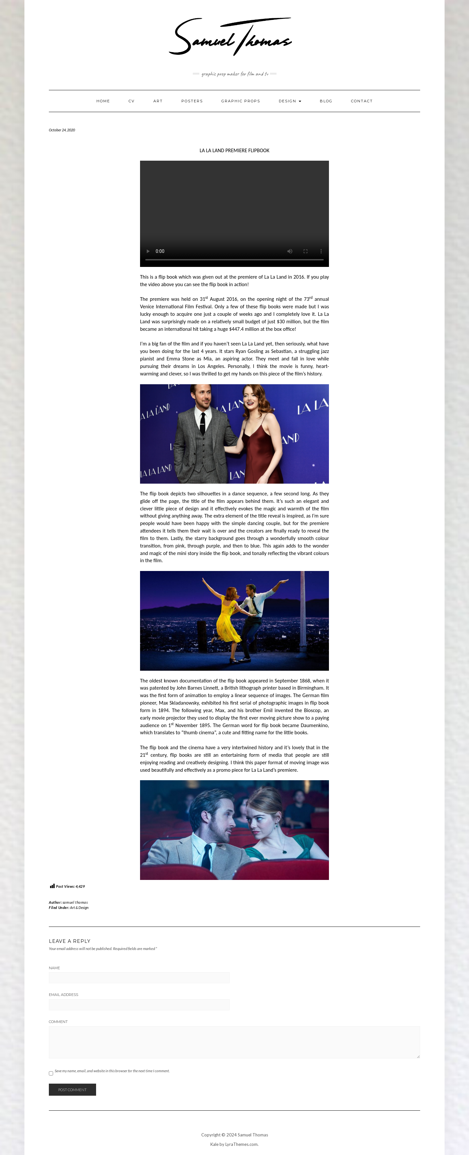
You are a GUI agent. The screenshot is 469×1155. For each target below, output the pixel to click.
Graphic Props (240, 101)
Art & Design (79, 907)
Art (158, 101)
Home (103, 101)
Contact (362, 101)
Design (290, 101)
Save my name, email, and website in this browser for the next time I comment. (112, 1071)
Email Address (63, 994)
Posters (192, 101)
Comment (58, 1021)
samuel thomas (75, 902)
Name (54, 968)
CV (132, 101)
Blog (326, 101)
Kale (214, 1144)
